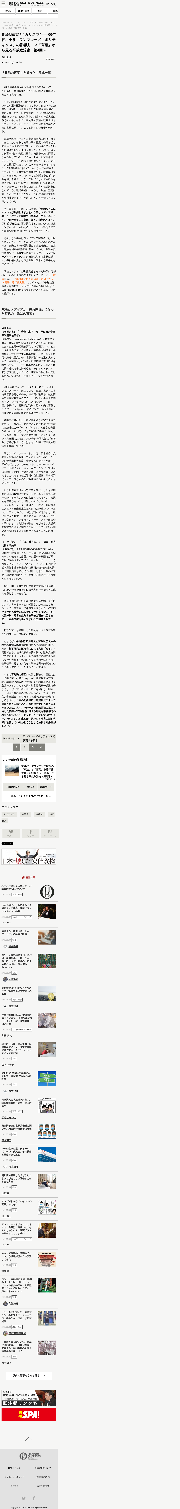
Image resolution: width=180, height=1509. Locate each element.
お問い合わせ (43, 1485)
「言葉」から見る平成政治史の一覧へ (29, 796)
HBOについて (14, 1468)
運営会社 (14, 1485)
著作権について (43, 1477)
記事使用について (43, 1468)
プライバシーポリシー (14, 1477)
